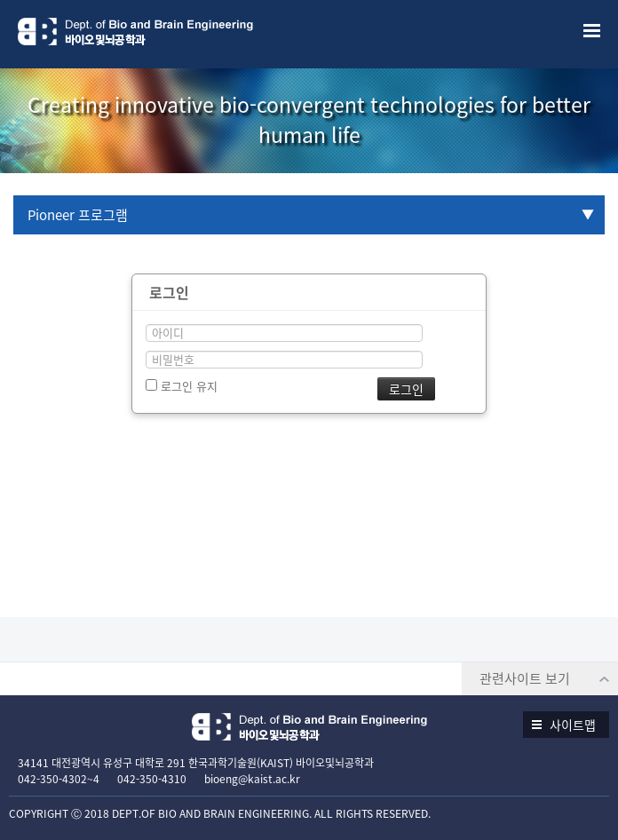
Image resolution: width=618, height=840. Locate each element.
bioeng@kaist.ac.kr (252, 779)
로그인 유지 (182, 385)
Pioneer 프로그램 (78, 215)
